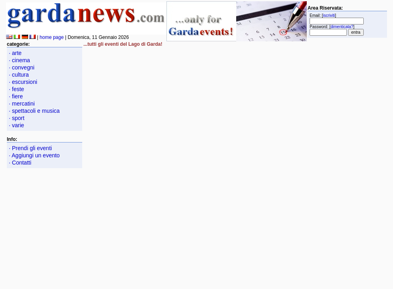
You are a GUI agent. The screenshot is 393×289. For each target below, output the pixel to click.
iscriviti (329, 15)
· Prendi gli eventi (30, 148)
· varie (16, 125)
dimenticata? (341, 26)
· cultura (19, 74)
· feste (16, 89)
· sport (16, 118)
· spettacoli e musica (34, 111)
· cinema (19, 60)
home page (52, 37)
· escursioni (23, 82)
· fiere (16, 96)
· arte (15, 53)
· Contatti (20, 162)
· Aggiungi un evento (34, 155)
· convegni (21, 67)
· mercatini (22, 103)
